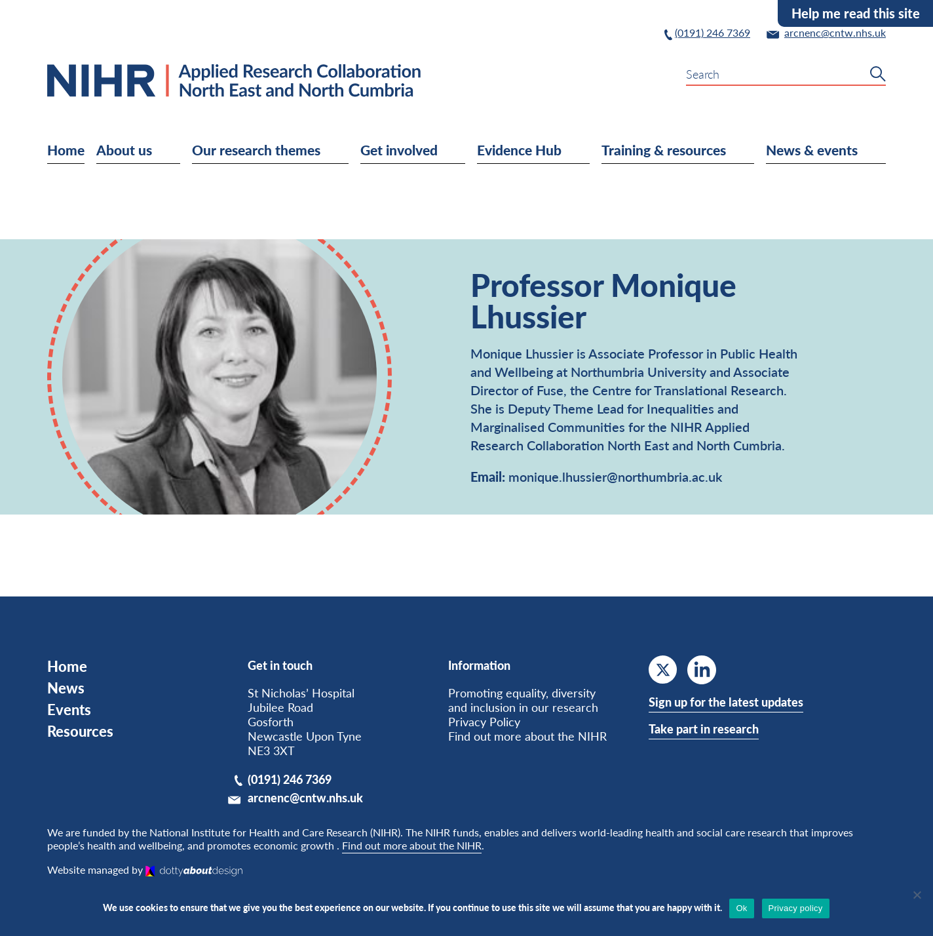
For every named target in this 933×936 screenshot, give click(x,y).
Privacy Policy (484, 721)
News (66, 687)
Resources (80, 730)
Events (69, 709)
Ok (741, 908)
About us (152, 149)
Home (66, 149)
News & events (840, 149)
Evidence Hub (547, 149)
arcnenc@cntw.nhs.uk (305, 797)
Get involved (426, 149)
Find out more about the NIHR (527, 736)
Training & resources (692, 149)
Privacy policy (796, 908)
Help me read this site (855, 13)
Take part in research (704, 729)
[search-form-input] (786, 74)
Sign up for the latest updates (726, 702)
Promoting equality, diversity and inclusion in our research (523, 699)
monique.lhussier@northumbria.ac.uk (615, 476)
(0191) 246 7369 (290, 779)
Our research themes (284, 149)
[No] (916, 894)
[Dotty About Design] (193, 869)
